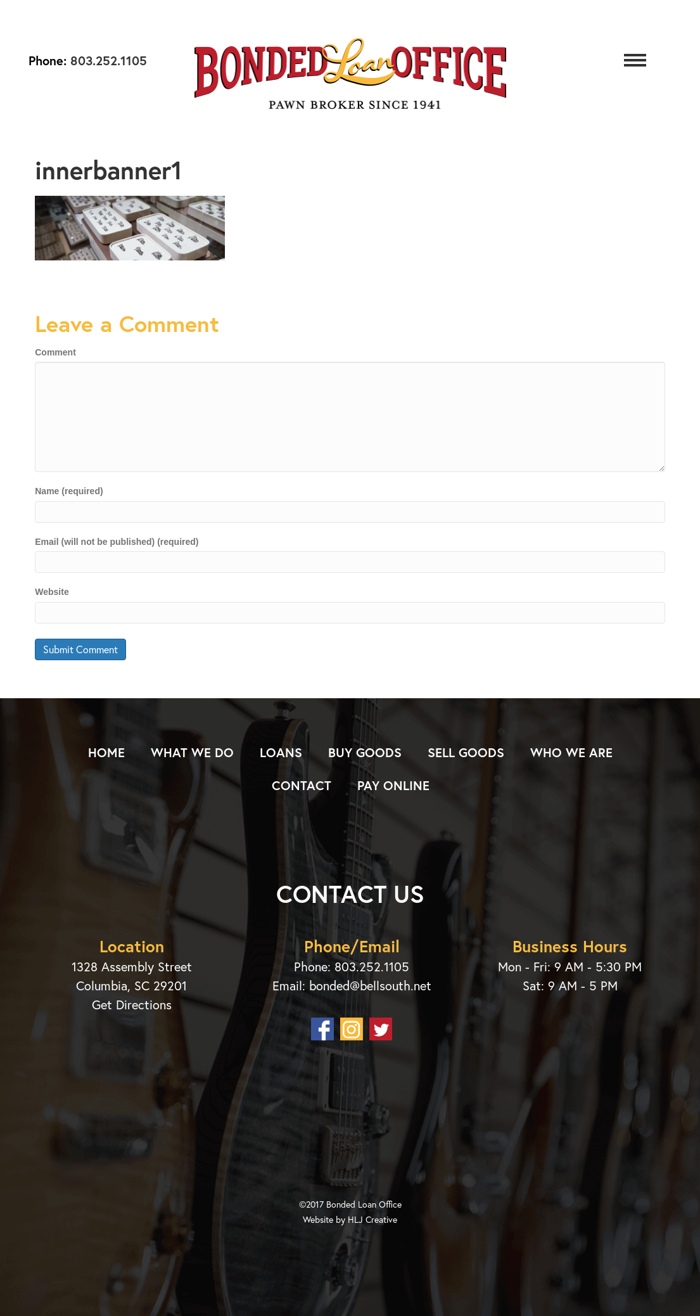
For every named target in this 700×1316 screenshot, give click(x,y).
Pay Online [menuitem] (393, 785)
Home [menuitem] (106, 752)
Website (51, 592)
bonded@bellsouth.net (370, 985)
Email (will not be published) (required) (116, 542)
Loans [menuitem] (281, 752)
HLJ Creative (372, 1219)
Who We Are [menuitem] (571, 752)
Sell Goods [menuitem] (466, 752)
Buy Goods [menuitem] (365, 752)
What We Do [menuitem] (192, 752)
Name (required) (69, 491)
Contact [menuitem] (301, 785)
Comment (55, 352)
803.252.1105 (107, 60)
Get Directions (132, 1004)
